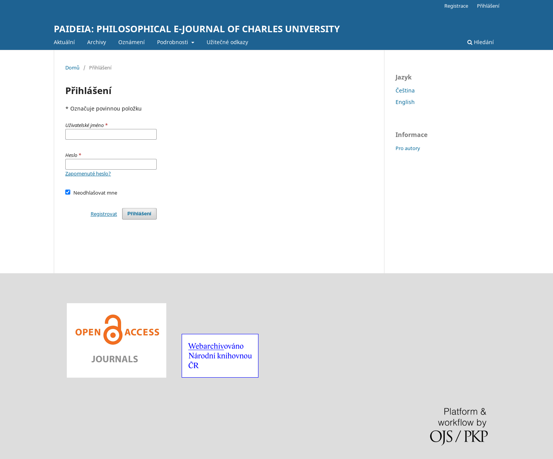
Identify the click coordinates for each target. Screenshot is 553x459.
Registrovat (104, 213)
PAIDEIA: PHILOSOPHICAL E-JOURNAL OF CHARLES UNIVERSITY (197, 28)
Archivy (96, 42)
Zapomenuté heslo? (88, 173)
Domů (72, 67)
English (405, 102)
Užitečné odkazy (227, 42)
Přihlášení (488, 5)
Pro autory (408, 148)
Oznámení (131, 42)
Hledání (480, 42)
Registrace (456, 5)
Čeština (405, 90)
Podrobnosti (173, 42)
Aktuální (64, 42)
